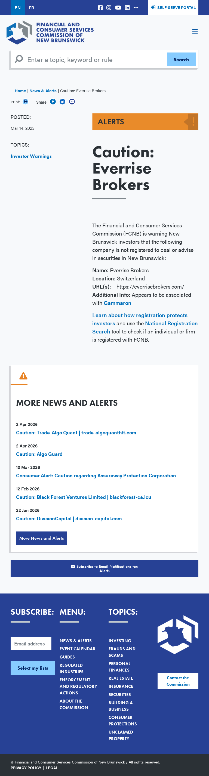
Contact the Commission (178, 681)
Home (20, 90)
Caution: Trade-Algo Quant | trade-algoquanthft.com (76, 432)
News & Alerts (43, 90)
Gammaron (117, 303)
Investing (120, 641)
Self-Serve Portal (176, 7)
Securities (120, 694)
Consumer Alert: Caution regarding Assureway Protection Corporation (96, 475)
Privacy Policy (26, 767)
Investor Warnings (31, 156)
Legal (52, 767)
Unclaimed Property (121, 735)
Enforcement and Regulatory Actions (78, 686)
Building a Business (121, 706)
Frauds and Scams (122, 652)
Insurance (121, 686)
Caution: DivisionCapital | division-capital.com (69, 518)
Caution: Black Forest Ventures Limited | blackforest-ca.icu (83, 496)
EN (18, 7)
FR (31, 7)
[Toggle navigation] (194, 32)
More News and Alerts (41, 538)
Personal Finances (119, 667)
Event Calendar (78, 649)
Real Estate (121, 678)
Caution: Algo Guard (39, 453)
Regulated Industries (72, 668)
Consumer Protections (123, 721)
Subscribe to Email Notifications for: (104, 569)
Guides (67, 657)
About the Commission (74, 704)
